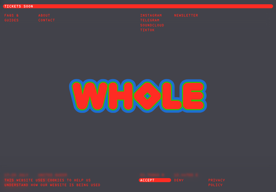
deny (179, 180)
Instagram (151, 15)
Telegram (149, 20)
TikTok (147, 30)
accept (147, 180)
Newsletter (186, 15)
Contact (46, 20)
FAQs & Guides (11, 18)
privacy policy (216, 183)
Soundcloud (152, 25)
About (44, 15)
